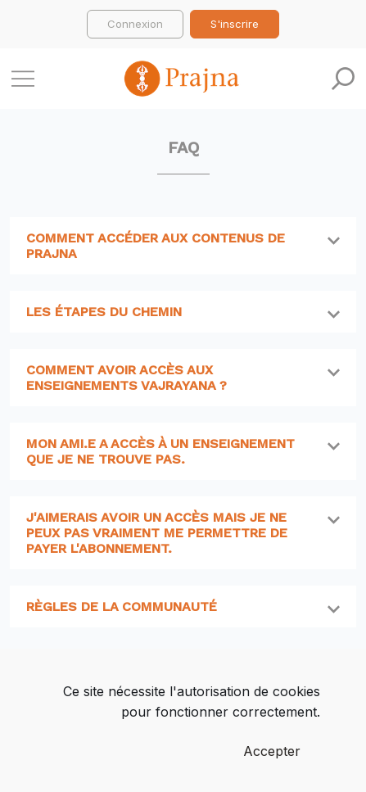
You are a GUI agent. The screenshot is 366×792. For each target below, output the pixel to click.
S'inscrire (234, 23)
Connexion (135, 23)
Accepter (271, 751)
